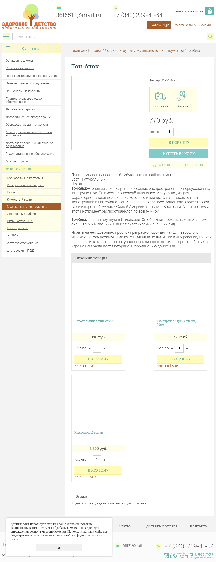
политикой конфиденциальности (78, 535)
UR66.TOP (202, 554)
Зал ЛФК (12, 235)
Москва (206, 25)
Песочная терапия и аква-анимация (32, 75)
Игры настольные (20, 221)
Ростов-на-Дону (185, 25)
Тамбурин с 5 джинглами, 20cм (176, 323)
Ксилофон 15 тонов (88, 432)
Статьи (125, 526)
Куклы (11, 192)
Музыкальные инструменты (27, 206)
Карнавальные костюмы (25, 178)
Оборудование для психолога (27, 124)
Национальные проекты (23, 91)
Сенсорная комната (20, 68)
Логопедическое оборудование (28, 117)
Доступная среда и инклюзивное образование (29, 144)
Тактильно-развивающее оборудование (24, 100)
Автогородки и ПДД (20, 250)
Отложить (197, 164)
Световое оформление (22, 243)
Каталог (94, 50)
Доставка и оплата (160, 526)
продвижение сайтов (201, 557)
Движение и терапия (21, 109)
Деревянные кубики (21, 214)
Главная (78, 50)
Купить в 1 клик (179, 153)
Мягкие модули (17, 161)
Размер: (154, 80)
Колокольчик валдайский (94, 321)
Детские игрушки (18, 169)
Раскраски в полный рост (25, 185)
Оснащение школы (19, 60)
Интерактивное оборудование (27, 83)
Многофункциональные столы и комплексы (29, 133)
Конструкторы (17, 228)
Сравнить (164, 164)
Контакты (199, 526)
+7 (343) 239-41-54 (138, 15)
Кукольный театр (19, 199)
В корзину (179, 142)
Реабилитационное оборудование (30, 153)
